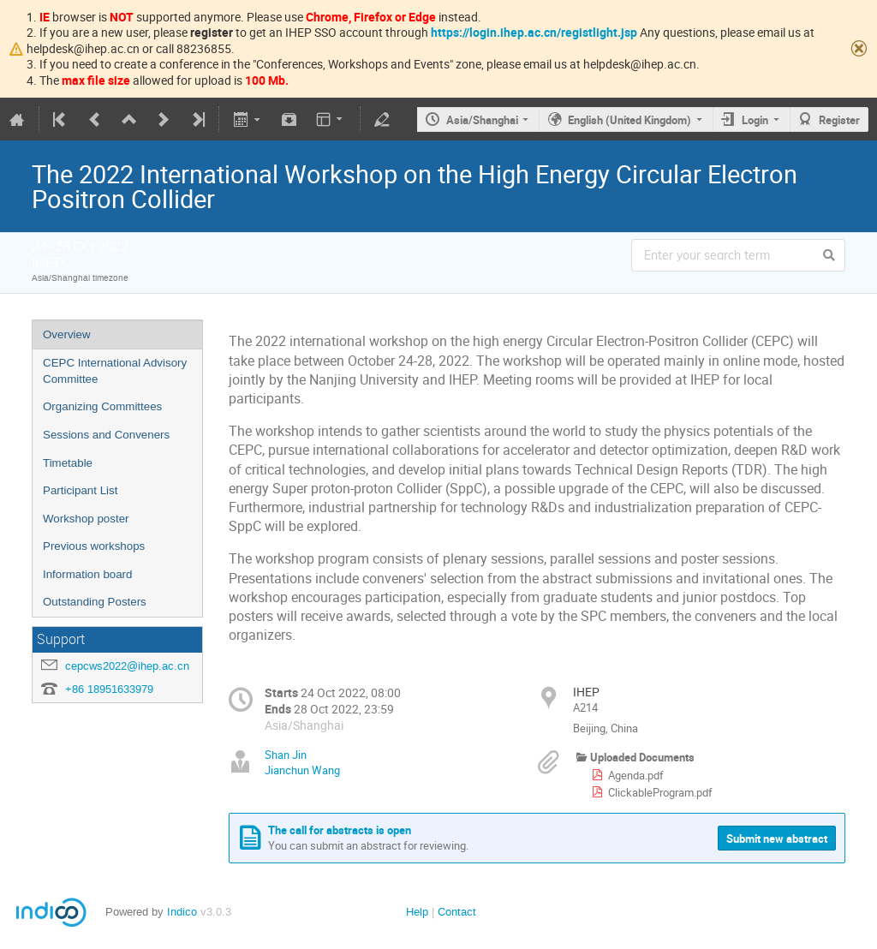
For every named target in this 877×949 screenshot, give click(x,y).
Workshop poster (86, 518)
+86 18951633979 (109, 689)
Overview (67, 334)
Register (839, 120)
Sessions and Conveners (106, 434)
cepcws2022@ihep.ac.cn (127, 666)
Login (755, 120)
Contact (457, 911)
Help (417, 911)
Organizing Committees (102, 406)
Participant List (80, 490)
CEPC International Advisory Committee (115, 370)
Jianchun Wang (302, 770)
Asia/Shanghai (482, 120)
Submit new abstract (776, 838)
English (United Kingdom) (629, 120)
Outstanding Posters (94, 601)
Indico (182, 911)
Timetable (67, 463)
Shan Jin (286, 754)
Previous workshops (94, 546)
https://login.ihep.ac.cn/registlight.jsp (534, 32)
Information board (87, 574)
